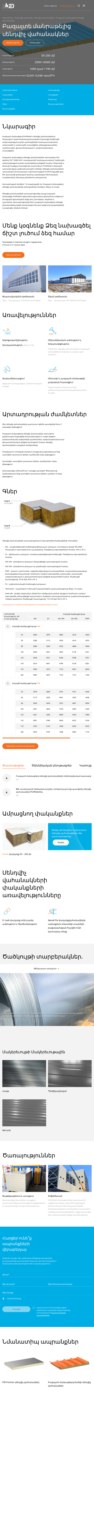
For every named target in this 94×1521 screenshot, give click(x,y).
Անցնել (61, 842)
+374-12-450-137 (50, 6)
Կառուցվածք (54, 90)
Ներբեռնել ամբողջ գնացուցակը (20, 746)
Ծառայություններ (56, 104)
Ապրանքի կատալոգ (23, 18)
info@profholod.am (67, 6)
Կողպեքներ (53, 95)
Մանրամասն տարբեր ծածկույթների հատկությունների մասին (30, 605)
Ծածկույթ (52, 99)
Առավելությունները (10, 99)
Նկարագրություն (9, 90)
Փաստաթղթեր (8, 109)
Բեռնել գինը (35, 43)
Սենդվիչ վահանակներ (44, 18)
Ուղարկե (16, 1309)
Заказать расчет (13, 43)
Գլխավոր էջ (7, 18)
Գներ (4, 104)
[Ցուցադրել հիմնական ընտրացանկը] (84, 5)
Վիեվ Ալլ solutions (13, 255)
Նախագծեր (7, 95)
